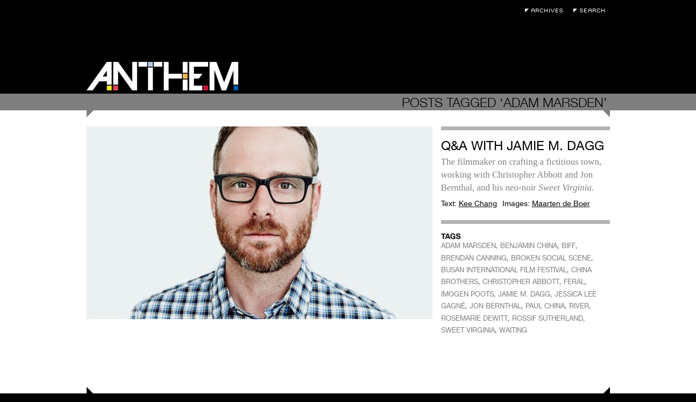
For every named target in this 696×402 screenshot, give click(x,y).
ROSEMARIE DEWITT (474, 318)
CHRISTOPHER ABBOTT (520, 282)
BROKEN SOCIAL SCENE (551, 258)
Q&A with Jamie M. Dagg (522, 145)
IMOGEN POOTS (467, 294)
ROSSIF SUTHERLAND (547, 318)
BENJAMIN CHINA (528, 246)
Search (591, 10)
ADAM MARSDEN (468, 246)
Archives (546, 10)
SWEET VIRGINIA (468, 330)
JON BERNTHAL (495, 306)
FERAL (574, 282)
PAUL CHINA (545, 306)
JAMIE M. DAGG (524, 294)
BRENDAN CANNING (474, 258)
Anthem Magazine (162, 76)
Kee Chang (478, 203)
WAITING (513, 330)
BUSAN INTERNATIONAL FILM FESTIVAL (504, 270)
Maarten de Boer (561, 203)
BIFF (569, 246)
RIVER (579, 306)
